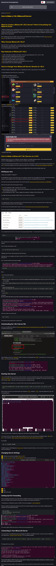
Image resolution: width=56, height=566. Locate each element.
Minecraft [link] (8, 13)
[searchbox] (28, 7)
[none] (9, 2)
